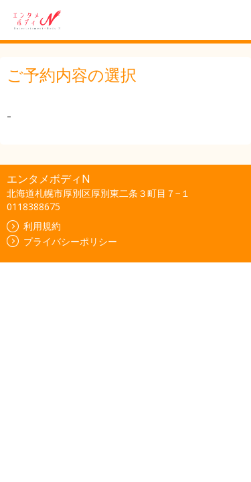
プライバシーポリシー (62, 241)
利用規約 (34, 226)
